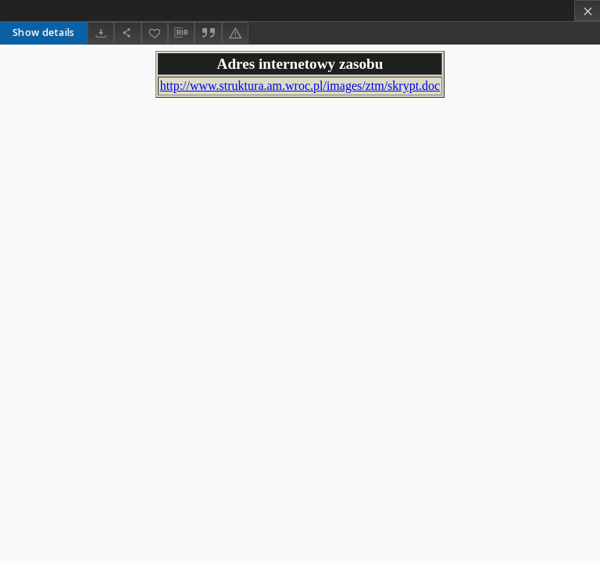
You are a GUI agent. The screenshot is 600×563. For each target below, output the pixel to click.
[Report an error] (235, 32)
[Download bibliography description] (181, 33)
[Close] (587, 10)
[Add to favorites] (154, 32)
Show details (43, 32)
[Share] (127, 32)
